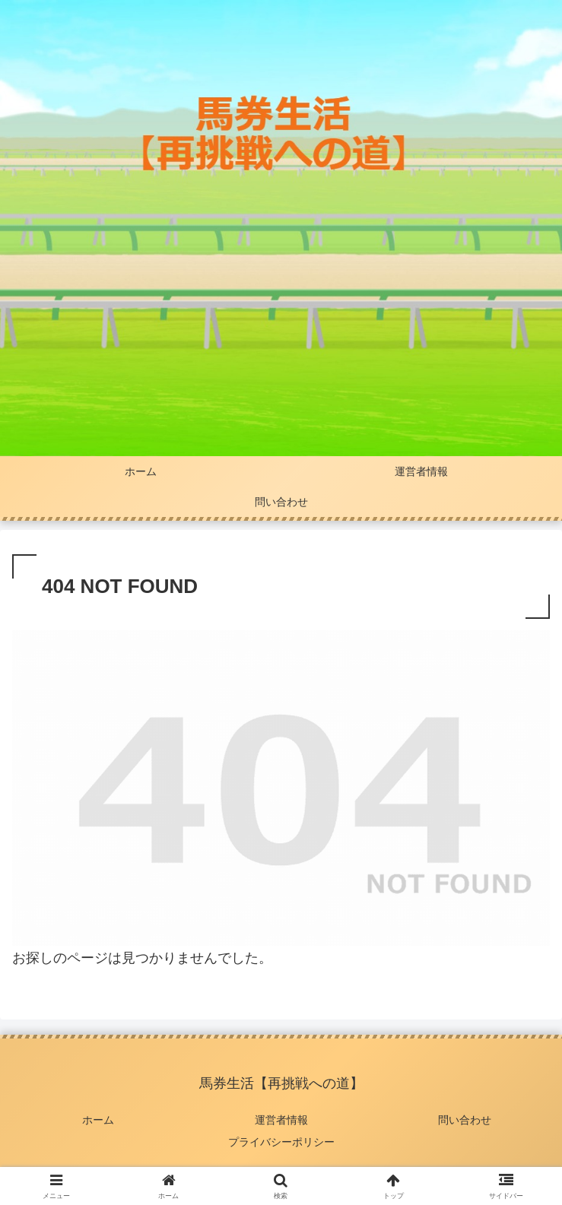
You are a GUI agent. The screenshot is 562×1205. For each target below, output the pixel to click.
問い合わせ (464, 1120)
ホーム (98, 1120)
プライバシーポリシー (281, 1142)
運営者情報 (281, 1120)
